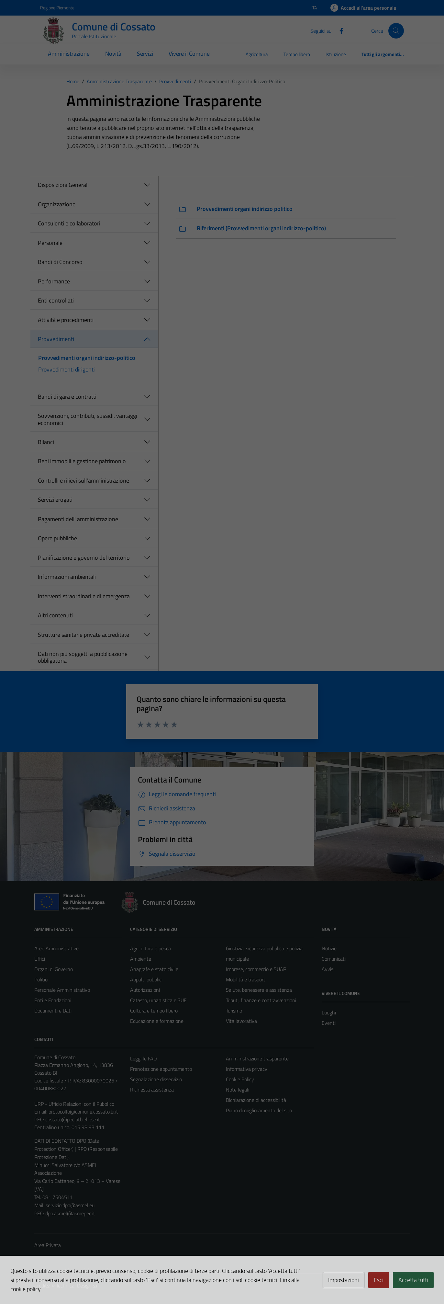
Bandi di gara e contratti (67, 396)
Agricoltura (257, 54)
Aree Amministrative (56, 948)
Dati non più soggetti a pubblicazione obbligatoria (83, 657)
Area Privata (47, 1245)
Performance (54, 281)
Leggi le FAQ (143, 1058)
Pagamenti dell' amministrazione (78, 519)
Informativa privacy (246, 1069)
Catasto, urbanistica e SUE (158, 1000)
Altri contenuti (55, 615)
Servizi (145, 53)
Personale (50, 242)
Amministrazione (69, 53)
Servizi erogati (55, 499)
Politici (41, 979)
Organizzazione (56, 204)
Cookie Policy (240, 1079)
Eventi (329, 1023)
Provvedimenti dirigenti (66, 369)
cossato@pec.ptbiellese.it (72, 1119)
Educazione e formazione (156, 1021)
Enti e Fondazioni (52, 1000)
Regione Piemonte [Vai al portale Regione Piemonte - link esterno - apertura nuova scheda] (57, 7)
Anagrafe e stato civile (154, 969)
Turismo (234, 1010)
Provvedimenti (56, 339)
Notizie (329, 948)
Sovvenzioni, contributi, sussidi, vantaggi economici (87, 419)
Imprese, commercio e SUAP (256, 969)
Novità (113, 53)
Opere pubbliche (57, 538)
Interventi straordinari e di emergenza (84, 596)
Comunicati (334, 959)
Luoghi (329, 1012)
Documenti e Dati (53, 1010)
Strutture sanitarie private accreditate (83, 634)
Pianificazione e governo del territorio (84, 557)
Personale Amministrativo (62, 990)
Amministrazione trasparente (257, 1058)
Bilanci (46, 442)
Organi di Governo (53, 969)
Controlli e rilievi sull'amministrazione (83, 480)
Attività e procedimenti (66, 319)
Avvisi (328, 969)
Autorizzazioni (145, 990)
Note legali (237, 1089)
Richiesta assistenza (152, 1089)
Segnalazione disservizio (156, 1079)
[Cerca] (396, 31)
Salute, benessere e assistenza (259, 990)
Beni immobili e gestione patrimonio (82, 461)
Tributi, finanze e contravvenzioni (261, 1000)
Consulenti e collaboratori (69, 223)
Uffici (39, 959)
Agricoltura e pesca (150, 948)
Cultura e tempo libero (154, 1010)
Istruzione (336, 54)
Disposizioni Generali (63, 184)
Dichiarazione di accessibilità (256, 1100)
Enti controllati (56, 300)
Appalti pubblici (146, 979)
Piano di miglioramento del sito (259, 1110)
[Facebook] (338, 30)
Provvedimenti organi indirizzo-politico (86, 357)
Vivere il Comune (189, 53)
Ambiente (140, 959)
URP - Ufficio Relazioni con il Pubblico (74, 1104)
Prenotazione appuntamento (161, 1069)
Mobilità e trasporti (246, 979)
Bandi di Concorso (60, 261)
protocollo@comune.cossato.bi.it (83, 1111)
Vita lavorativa (241, 1021)
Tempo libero (296, 54)
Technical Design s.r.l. (78, 1285)
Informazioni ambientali (67, 576)
